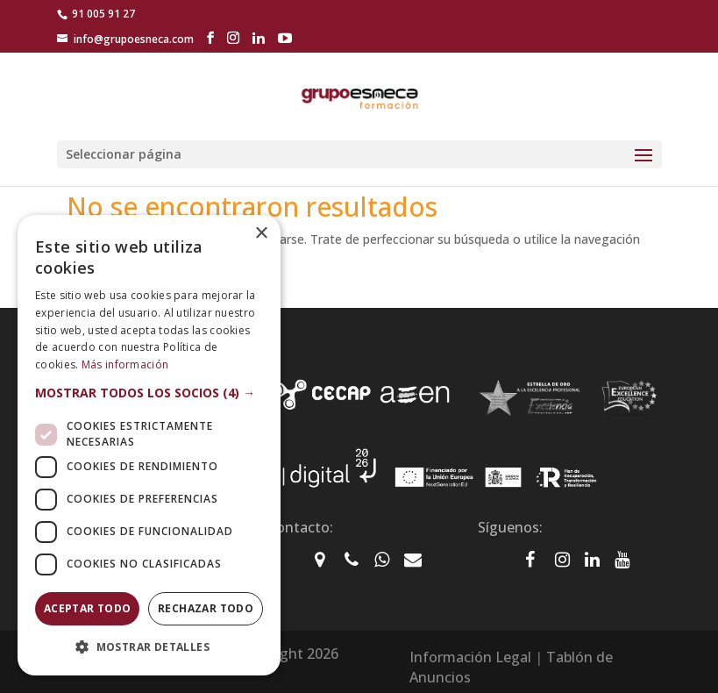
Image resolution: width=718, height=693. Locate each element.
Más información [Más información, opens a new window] (125, 364)
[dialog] (149, 445)
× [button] (260, 233)
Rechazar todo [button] (205, 608)
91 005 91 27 (103, 13)
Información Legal (470, 657)
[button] (149, 393)
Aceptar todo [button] (88, 608)
